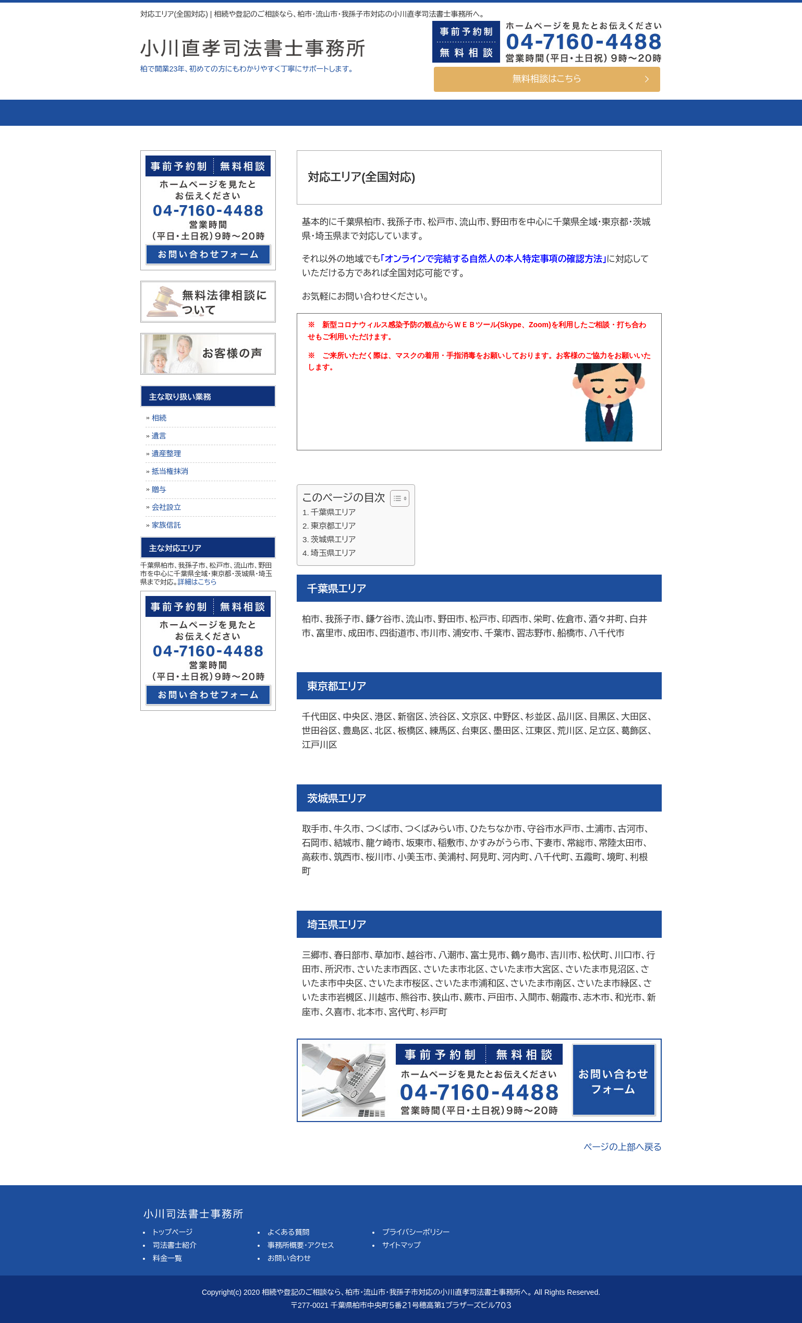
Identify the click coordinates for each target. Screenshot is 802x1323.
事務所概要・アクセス (528, 113)
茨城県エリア (333, 539)
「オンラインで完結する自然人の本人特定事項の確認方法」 (493, 259)
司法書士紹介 (262, 113)
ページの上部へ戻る (623, 1147)
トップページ (179, 113)
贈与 (159, 489)
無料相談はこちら (547, 79)
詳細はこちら (197, 582)
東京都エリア (333, 525)
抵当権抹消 (170, 471)
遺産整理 (166, 453)
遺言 (159, 436)
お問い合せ (617, 113)
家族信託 (166, 525)
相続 (159, 418)
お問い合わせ (289, 1258)
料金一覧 (351, 113)
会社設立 (166, 507)
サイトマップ (401, 1245)
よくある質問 (440, 113)
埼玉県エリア (333, 553)
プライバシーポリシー (415, 1232)
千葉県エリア (333, 512)
